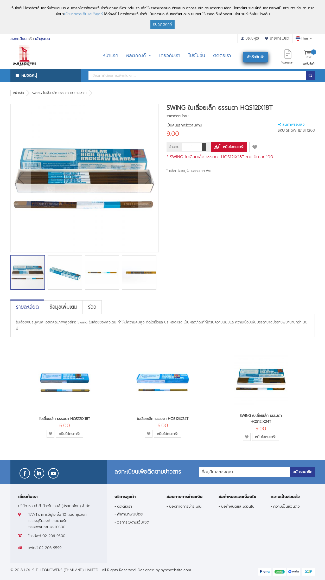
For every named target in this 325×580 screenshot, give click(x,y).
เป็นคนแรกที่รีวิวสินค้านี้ (184, 125)
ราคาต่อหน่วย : (178, 116)
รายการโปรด (279, 38)
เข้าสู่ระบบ (42, 39)
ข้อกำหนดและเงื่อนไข (237, 506)
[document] (162, 17)
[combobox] (197, 75)
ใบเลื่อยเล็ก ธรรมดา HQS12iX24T (162, 419)
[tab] (27, 307)
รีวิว (92, 307)
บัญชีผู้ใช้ (252, 38)
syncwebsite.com (176, 570)
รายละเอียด (27, 307)
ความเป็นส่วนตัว (286, 506)
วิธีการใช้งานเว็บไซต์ (133, 522)
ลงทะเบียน (18, 39)
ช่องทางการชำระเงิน (185, 506)
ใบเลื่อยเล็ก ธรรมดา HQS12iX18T (64, 419)
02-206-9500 (53, 536)
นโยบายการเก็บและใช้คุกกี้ (83, 14)
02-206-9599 (50, 548)
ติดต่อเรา (124, 506)
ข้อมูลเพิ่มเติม (63, 307)
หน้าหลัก (18, 93)
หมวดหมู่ (29, 75)
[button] (20, 178)
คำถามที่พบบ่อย (130, 514)
